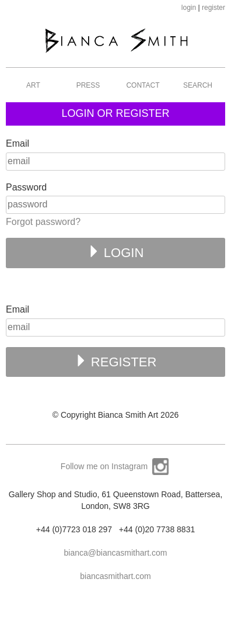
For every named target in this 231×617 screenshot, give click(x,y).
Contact (142, 85)
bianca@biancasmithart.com (115, 552)
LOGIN (116, 252)
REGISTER (116, 361)
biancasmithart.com (115, 576)
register (213, 8)
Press (88, 85)
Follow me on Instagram (115, 466)
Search (197, 85)
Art (33, 85)
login (188, 8)
